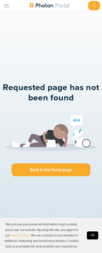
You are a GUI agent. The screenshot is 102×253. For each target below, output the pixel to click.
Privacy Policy (19, 235)
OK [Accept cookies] (92, 235)
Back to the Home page (51, 169)
